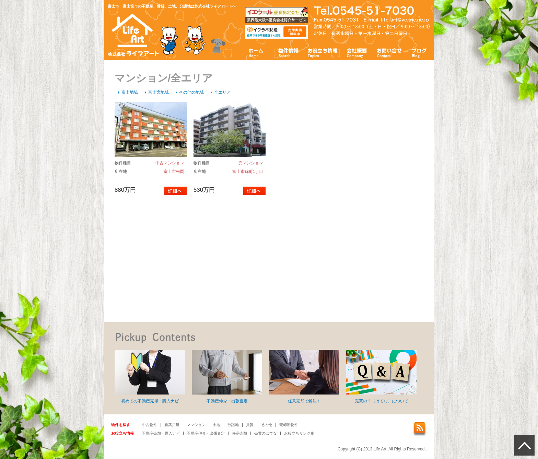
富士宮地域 (158, 92)
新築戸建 (171, 425)
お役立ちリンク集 (299, 433)
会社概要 (357, 52)
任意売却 (239, 433)
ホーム (256, 52)
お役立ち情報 (322, 52)
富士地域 (129, 92)
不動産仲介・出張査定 (227, 376)
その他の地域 (191, 92)
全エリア (222, 92)
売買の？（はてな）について (381, 376)
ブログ (419, 52)
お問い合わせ (389, 52)
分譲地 (233, 425)
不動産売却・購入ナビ (161, 433)
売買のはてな (265, 433)
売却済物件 (288, 425)
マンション (196, 425)
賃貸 (250, 425)
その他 (266, 425)
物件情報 (287, 52)
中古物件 (149, 425)
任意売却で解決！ (304, 376)
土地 (216, 425)
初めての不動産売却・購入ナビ (150, 376)
